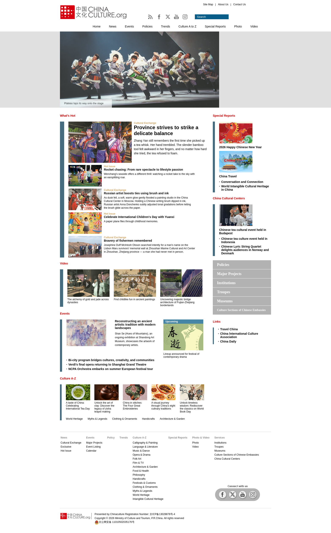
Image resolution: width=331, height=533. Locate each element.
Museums (225, 301)
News (112, 26)
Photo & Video (201, 437)
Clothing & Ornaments (124, 418)
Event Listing (93, 446)
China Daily (228, 341)
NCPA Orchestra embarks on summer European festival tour (110, 369)
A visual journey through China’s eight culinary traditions (163, 405)
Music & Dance (141, 450)
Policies (147, 26)
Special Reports (215, 26)
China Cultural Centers (229, 198)
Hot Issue (109, 166)
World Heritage (74, 418)
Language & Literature (145, 446)
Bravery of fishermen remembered (128, 240)
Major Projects (229, 274)
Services (219, 437)
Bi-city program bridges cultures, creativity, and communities (111, 360)
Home (96, 26)
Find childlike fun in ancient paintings (134, 299)
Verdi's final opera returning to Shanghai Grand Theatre (107, 364)
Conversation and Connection (242, 182)
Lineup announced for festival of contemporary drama (181, 355)
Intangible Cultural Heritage (148, 498)
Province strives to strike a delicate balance (166, 130)
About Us (223, 4)
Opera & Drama (141, 454)
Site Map (208, 4)
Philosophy (139, 474)
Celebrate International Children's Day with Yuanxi (139, 217)
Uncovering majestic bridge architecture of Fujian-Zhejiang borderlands (177, 302)
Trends (165, 26)
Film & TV (138, 462)
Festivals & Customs (144, 482)
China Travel (228, 176)
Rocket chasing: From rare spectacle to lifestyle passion (143, 169)
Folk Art (137, 458)
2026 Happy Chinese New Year (240, 147)
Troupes (223, 292)
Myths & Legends (97, 418)
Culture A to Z (188, 26)
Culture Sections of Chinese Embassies (241, 310)
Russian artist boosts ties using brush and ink (136, 193)
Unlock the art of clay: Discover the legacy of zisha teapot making (104, 407)
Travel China (229, 329)
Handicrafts (148, 418)
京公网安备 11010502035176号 (116, 522)
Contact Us (239, 4)
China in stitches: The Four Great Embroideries (132, 405)
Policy (111, 437)
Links (217, 321)
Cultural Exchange (145, 123)
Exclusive (66, 446)
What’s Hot (67, 115)
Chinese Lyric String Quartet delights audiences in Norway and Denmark (245, 250)
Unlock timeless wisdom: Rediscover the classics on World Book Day (192, 407)
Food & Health (141, 470)
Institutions (226, 283)
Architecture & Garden (172, 418)
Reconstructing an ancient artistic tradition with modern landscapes (135, 324)
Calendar (91, 450)
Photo (238, 26)
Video (254, 26)
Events (129, 26)
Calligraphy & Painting (145, 442)
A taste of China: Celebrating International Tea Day (78, 405)
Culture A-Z (68, 378)
